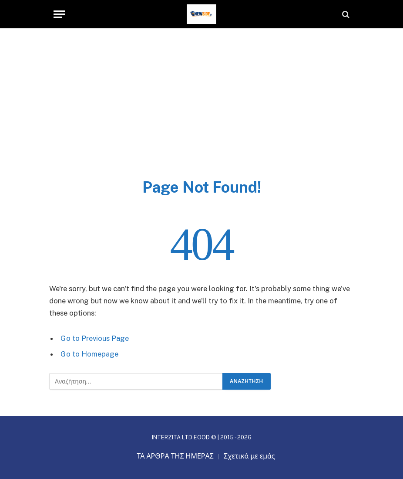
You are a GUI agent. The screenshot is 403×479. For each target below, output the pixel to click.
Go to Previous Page (94, 338)
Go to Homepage (89, 354)
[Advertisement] (201, 112)
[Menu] (59, 14)
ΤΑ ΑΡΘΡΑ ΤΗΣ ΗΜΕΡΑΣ (175, 456)
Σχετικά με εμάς (249, 456)
